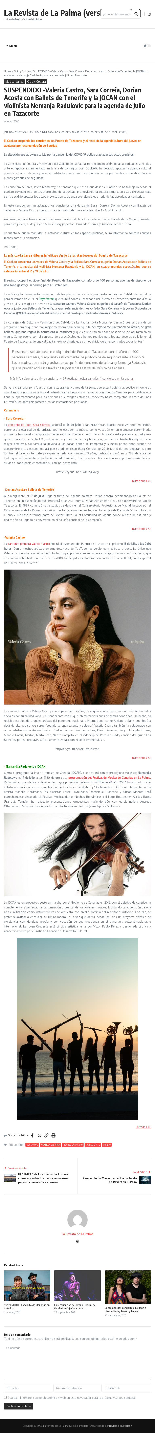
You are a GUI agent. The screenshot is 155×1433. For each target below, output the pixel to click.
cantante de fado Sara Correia (29, 424)
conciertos (32, 1144)
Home (7, 71)
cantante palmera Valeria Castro (29, 543)
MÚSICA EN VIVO (50, 1144)
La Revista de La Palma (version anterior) (73, 12)
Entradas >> (143, 1127)
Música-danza (14, 81)
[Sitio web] (77, 1241)
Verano (107, 1144)
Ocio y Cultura (22, 71)
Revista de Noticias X (120, 1425)
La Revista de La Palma (77, 1234)
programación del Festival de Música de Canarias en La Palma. (109, 777)
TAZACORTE (93, 1144)
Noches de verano (73, 1144)
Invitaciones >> (141, 481)
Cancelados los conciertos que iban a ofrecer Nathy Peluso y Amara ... (125, 1309)
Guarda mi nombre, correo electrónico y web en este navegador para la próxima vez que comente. (71, 1397)
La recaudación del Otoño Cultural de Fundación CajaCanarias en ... (75, 1306)
